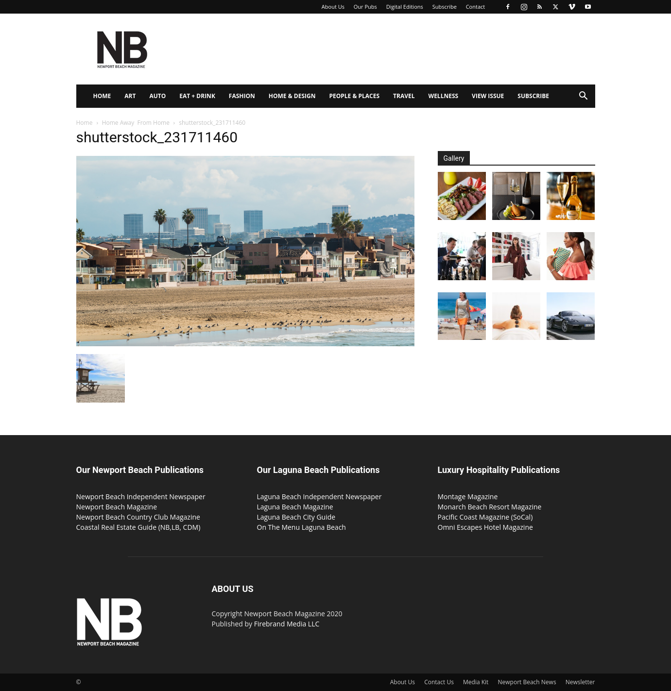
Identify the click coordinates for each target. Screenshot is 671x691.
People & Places (354, 96)
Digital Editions (404, 6)
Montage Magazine (468, 496)
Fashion (242, 96)
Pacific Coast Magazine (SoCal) (485, 517)
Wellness (444, 96)
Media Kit (475, 682)
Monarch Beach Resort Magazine (490, 506)
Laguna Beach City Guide (296, 517)
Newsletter (580, 682)
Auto (157, 96)
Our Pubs (365, 6)
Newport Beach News (527, 682)
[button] (583, 96)
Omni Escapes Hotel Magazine (485, 527)
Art (130, 96)
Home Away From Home (136, 122)
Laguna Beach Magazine (295, 506)
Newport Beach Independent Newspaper (141, 496)
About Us (333, 6)
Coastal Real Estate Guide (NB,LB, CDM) (138, 527)
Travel (403, 96)
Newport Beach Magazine (116, 506)
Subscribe (444, 6)
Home (102, 96)
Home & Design (292, 96)
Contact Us (439, 682)
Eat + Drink (197, 96)
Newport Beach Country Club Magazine (138, 517)
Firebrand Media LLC (287, 623)
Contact (475, 6)
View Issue (488, 96)
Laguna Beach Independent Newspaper (319, 496)
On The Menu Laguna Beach (301, 527)
